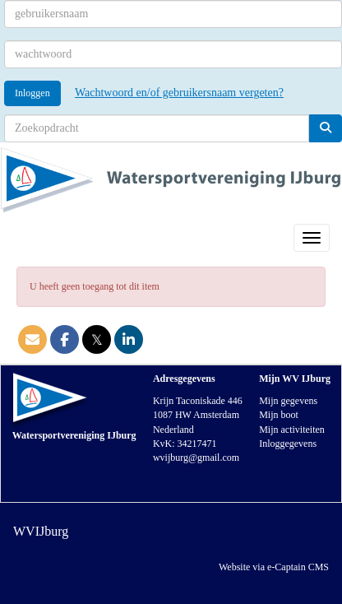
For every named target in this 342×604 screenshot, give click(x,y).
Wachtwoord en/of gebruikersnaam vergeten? (179, 92)
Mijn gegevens (288, 401)
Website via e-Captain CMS (274, 567)
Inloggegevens (288, 443)
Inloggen (32, 93)
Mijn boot (278, 414)
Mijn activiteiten (292, 429)
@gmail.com (196, 457)
